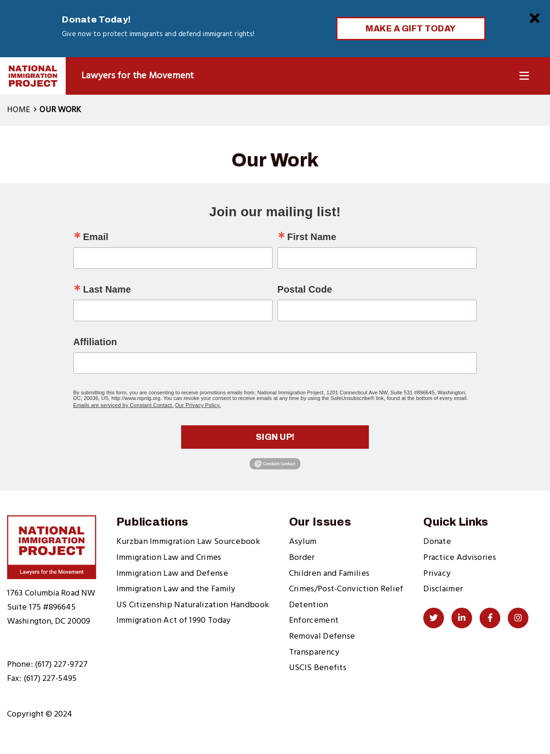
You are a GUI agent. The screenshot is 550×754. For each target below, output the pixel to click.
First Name (311, 236)
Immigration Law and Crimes (169, 558)
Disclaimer (443, 589)
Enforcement (313, 620)
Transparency (314, 652)
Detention (308, 605)
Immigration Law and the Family (176, 589)
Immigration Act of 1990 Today (173, 620)
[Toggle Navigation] (524, 76)
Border (302, 558)
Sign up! (275, 437)
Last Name (107, 289)
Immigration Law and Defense (172, 574)
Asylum (303, 542)
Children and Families (329, 574)
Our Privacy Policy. (198, 405)
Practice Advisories (459, 558)
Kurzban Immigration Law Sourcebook (188, 542)
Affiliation (95, 342)
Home (18, 110)
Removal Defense (322, 636)
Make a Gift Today (411, 28)
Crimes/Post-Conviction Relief (346, 589)
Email (95, 236)
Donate (437, 542)
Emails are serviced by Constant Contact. (123, 405)
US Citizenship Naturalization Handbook (192, 605)
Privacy (437, 574)
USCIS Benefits (317, 668)
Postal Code (304, 289)
